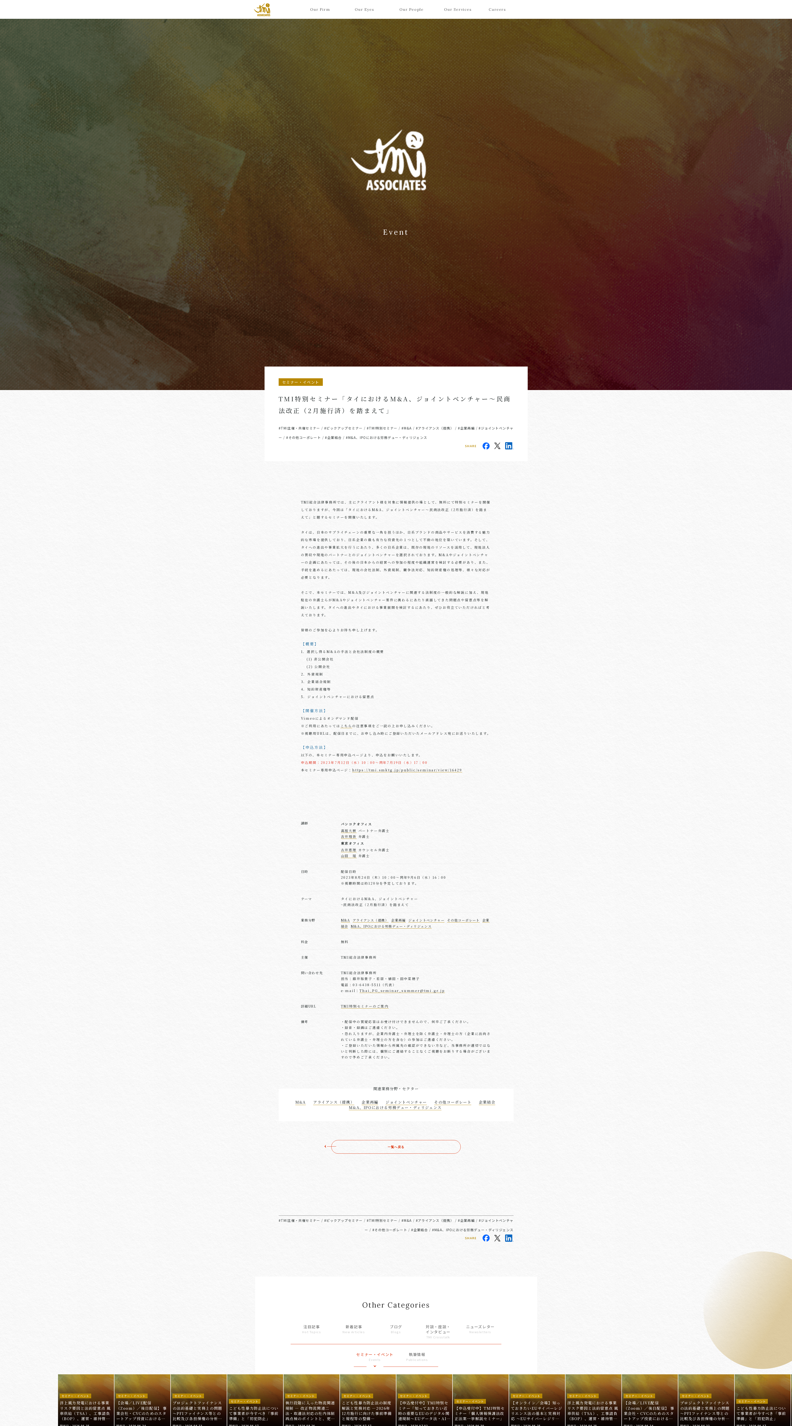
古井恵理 (349, 850)
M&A (345, 920)
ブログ (396, 1329)
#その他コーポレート (303, 437)
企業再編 (398, 920)
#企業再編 (466, 428)
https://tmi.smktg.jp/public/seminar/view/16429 (407, 770)
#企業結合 (333, 437)
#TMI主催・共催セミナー (299, 428)
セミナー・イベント (375, 1357)
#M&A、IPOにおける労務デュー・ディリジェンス (386, 437)
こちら (346, 725)
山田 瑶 (349, 855)
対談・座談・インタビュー (438, 1332)
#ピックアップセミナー (343, 428)
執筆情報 (417, 1357)
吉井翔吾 (349, 836)
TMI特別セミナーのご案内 (365, 1006)
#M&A (407, 428)
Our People (411, 9)
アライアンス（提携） (371, 920)
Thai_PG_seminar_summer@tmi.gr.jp (402, 990)
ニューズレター (480, 1329)
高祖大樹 (349, 830)
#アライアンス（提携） (435, 428)
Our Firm (320, 9)
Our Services (456, 9)
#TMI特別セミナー (382, 428)
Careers (497, 9)
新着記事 (354, 1329)
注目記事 (312, 1329)
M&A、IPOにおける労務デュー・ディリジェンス (391, 926)
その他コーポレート (463, 920)
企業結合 (487, 1102)
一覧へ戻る (396, 1147)
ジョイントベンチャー (426, 920)
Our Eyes (364, 9)
